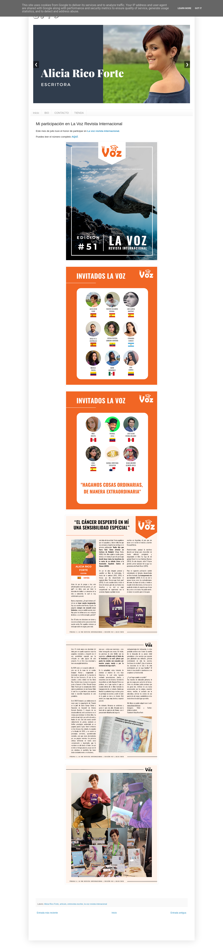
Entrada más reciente (47, 912)
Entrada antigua (178, 912)
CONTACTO (61, 112)
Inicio (36, 112)
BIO (46, 112)
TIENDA (79, 112)
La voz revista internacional (103, 131)
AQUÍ (75, 136)
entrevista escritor (75, 904)
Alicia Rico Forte (51, 904)
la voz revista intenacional (95, 904)
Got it (198, 8)
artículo (63, 904)
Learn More (184, 8)
